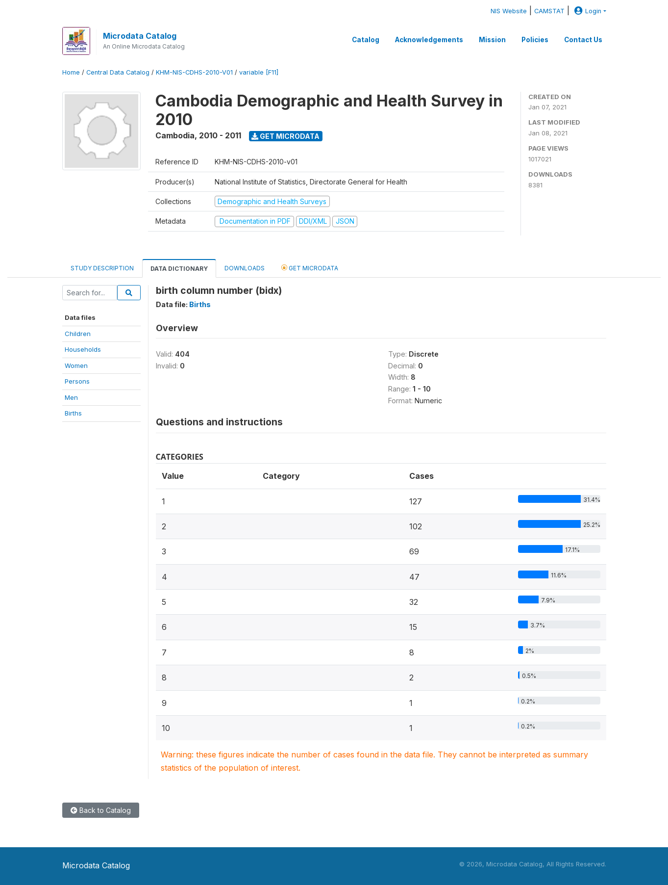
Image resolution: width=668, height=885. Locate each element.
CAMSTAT (549, 11)
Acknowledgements (429, 40)
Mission (492, 40)
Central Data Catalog (117, 72)
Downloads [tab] (244, 268)
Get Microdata (285, 136)
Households (83, 349)
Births (73, 413)
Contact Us (583, 40)
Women (76, 365)
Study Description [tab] (102, 268)
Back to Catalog (101, 810)
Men (71, 397)
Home (71, 72)
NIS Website (509, 11)
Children (78, 334)
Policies (534, 40)
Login (586, 11)
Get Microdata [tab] (309, 267)
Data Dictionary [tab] (179, 268)
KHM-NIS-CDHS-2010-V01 (194, 72)
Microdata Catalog (139, 36)
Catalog (365, 40)
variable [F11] (258, 72)
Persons (77, 381)
